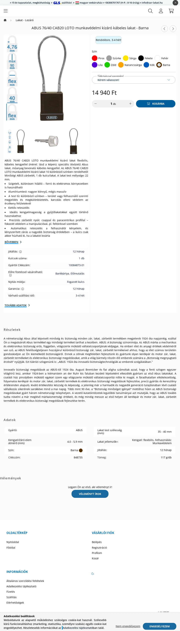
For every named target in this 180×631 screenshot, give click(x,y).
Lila (100, 68)
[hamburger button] (5, 12)
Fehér (164, 62)
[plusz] (130, 107)
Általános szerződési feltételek (25, 584)
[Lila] (94, 68)
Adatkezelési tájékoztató (21, 590)
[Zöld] (107, 68)
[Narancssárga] (121, 68)
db (114, 107)
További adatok (16, 309)
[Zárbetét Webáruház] (5, 24)
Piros (101, 62)
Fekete (149, 62)
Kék (152, 68)
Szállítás (11, 601)
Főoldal (10, 551)
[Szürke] (109, 62)
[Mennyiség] (109, 107)
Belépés (97, 545)
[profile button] (160, 12)
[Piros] (94, 62)
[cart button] (171, 12)
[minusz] (95, 107)
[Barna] (159, 68)
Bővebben (11, 245)
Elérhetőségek (15, 606)
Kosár (95, 562)
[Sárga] (125, 62)
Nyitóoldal (12, 545)
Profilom (97, 556)
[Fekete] (141, 62)
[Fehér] (157, 62)
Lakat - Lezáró (25, 24)
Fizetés (10, 595)
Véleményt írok (90, 497)
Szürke (117, 62)
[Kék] (146, 68)
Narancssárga (133, 68)
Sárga (132, 62)
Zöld (113, 68)
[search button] (150, 12)
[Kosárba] (155, 107)
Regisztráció (99, 551)
